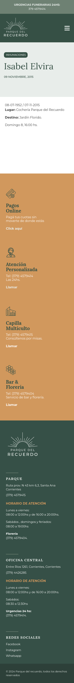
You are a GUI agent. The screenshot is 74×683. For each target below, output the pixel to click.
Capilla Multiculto (18, 325)
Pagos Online (13, 208)
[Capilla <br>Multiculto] (11, 311)
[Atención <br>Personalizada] (11, 252)
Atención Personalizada (21, 267)
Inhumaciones (16, 54)
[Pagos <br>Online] (11, 194)
